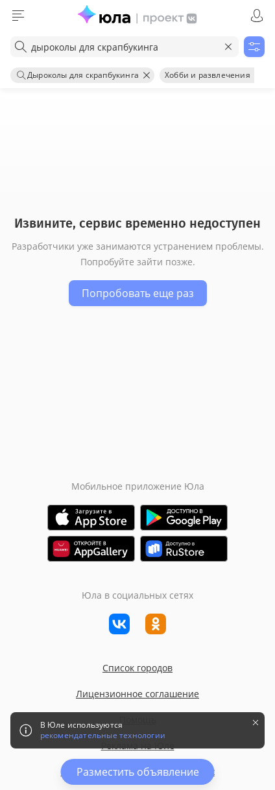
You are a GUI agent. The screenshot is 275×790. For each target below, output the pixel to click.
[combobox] (124, 46)
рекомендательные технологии (102, 735)
